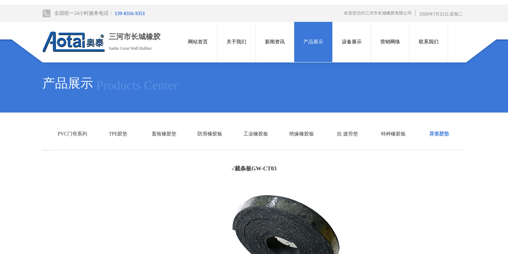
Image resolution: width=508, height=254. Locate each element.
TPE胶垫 (118, 134)
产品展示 (313, 41)
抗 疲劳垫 (347, 134)
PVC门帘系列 (72, 134)
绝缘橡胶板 (301, 134)
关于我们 (236, 41)
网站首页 (198, 41)
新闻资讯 (275, 41)
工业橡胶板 (255, 134)
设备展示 (352, 41)
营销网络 (390, 41)
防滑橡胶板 (210, 134)
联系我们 (429, 41)
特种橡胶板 (393, 134)
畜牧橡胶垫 (164, 134)
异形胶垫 (439, 134)
